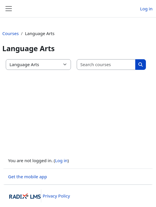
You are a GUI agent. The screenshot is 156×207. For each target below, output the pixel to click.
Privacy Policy (56, 196)
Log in (146, 9)
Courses (10, 33)
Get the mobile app (27, 176)
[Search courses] (106, 64)
